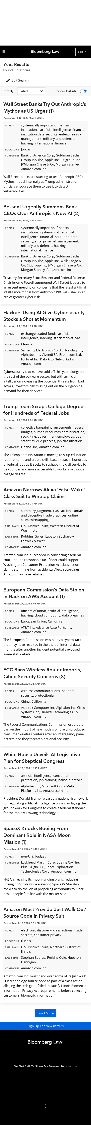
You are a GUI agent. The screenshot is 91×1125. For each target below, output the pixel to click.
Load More (45, 1013)
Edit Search (17, 80)
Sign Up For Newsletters (45, 1026)
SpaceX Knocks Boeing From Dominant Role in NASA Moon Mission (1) (37, 835)
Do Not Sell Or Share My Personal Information (45, 1066)
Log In (82, 52)
